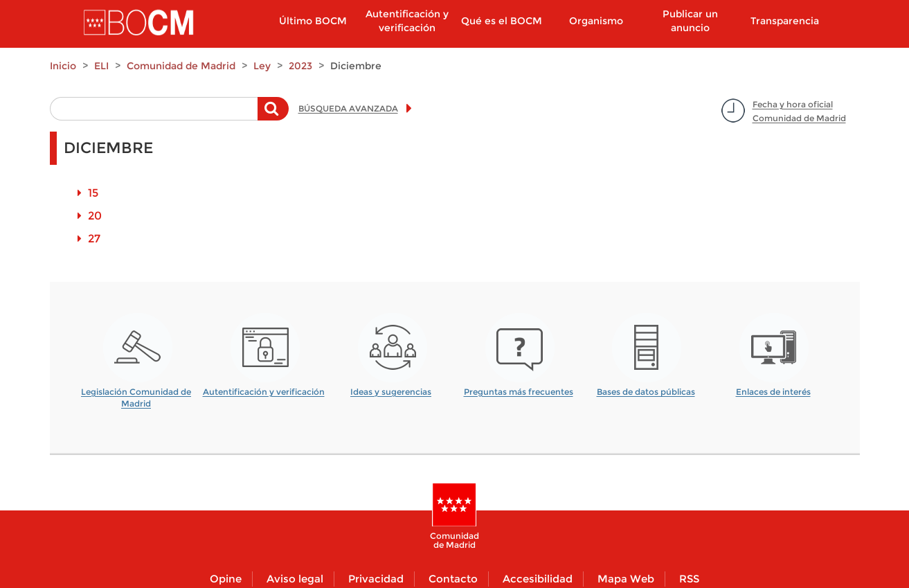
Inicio (63, 66)
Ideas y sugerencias (390, 391)
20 (95, 215)
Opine (226, 578)
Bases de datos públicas (646, 391)
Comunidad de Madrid (181, 66)
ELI (101, 66)
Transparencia (784, 21)
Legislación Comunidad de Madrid (136, 393)
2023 (300, 66)
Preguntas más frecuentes (518, 391)
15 (93, 192)
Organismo (596, 21)
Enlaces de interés (773, 391)
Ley (262, 66)
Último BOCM (313, 21)
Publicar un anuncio (690, 21)
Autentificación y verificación (407, 21)
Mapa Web (625, 578)
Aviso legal (295, 578)
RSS (689, 578)
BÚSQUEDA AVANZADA (348, 108)
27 (94, 238)
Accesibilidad (538, 578)
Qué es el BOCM (501, 21)
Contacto (453, 578)
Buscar (273, 115)
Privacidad (376, 578)
